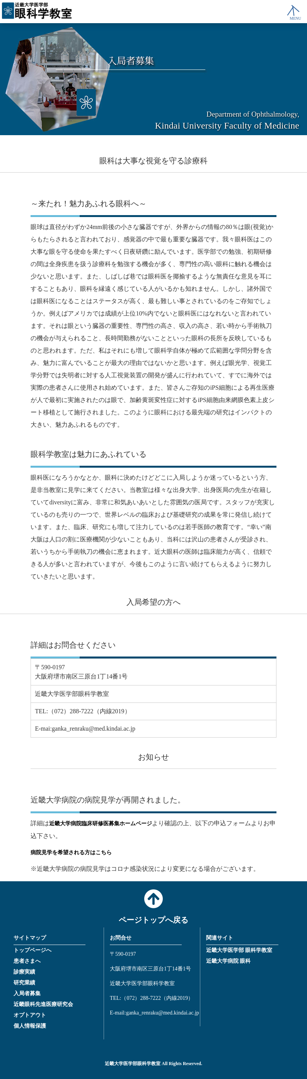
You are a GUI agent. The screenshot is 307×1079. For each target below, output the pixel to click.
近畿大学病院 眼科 (228, 961)
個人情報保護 (30, 1026)
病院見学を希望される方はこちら (71, 852)
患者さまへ (27, 961)
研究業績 (24, 983)
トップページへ (32, 950)
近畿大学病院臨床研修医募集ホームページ (100, 823)
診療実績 (24, 972)
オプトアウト (30, 1015)
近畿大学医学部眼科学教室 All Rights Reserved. (153, 1063)
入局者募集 (27, 993)
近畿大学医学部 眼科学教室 (239, 950)
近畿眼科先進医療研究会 (43, 1004)
